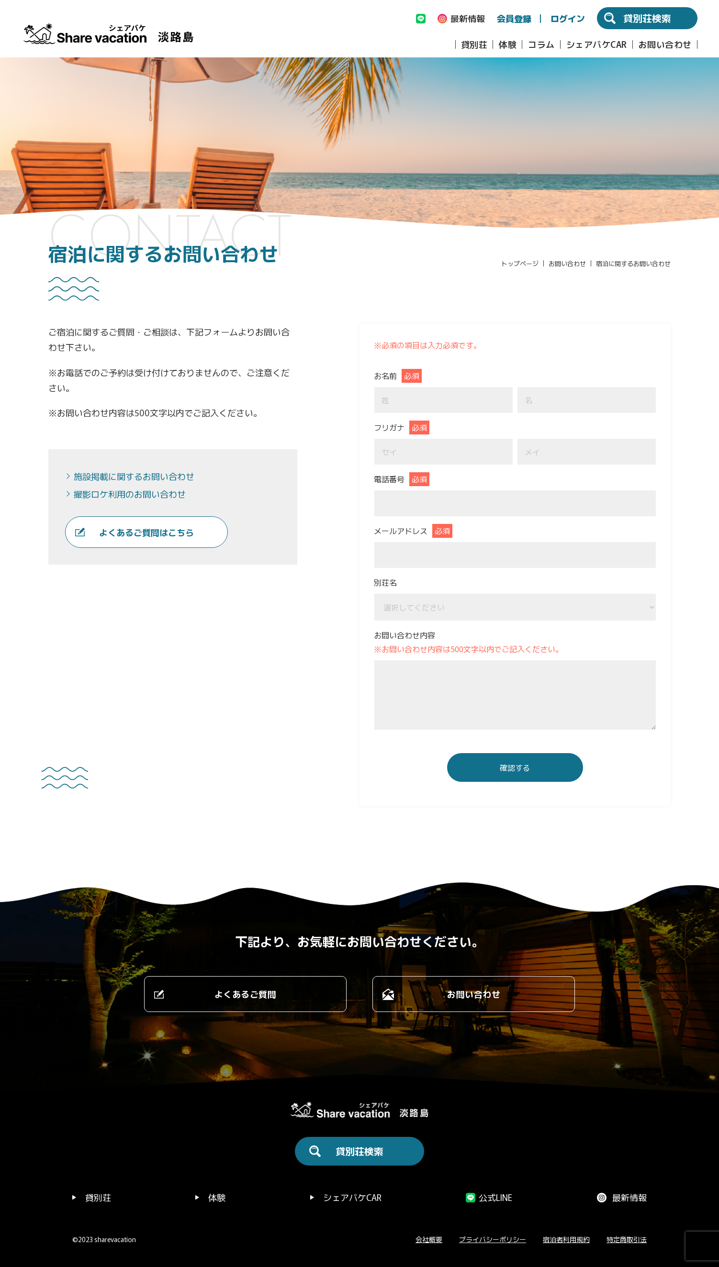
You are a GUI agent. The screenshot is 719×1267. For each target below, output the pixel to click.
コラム (541, 44)
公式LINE (495, 1197)
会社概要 (429, 1239)
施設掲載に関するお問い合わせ (134, 476)
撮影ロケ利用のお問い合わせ (130, 494)
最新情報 (629, 1197)
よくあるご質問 (245, 994)
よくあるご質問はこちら (146, 532)
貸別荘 (474, 44)
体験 (508, 44)
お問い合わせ (665, 44)
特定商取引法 (627, 1239)
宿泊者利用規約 (566, 1239)
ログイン (567, 18)
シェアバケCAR (596, 44)
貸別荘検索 (359, 1151)
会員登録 (514, 18)
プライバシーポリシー (492, 1239)
